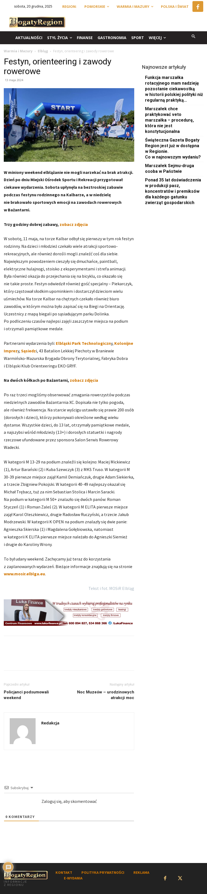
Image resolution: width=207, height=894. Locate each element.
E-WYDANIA (73, 878)
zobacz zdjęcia (74, 224)
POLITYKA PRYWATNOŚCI (102, 872)
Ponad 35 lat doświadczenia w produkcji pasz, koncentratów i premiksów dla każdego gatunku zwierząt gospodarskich (173, 191)
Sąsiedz (28, 350)
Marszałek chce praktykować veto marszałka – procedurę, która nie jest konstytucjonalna (169, 120)
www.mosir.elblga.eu (24, 573)
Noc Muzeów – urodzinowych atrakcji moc (105, 695)
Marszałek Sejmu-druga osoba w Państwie (169, 168)
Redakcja (50, 722)
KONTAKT (64, 872)
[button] (193, 36)
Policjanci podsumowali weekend (26, 695)
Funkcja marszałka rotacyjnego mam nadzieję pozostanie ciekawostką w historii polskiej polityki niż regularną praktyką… (174, 89)
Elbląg (43, 51)
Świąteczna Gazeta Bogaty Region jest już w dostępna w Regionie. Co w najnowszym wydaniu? (173, 148)
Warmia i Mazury (18, 51)
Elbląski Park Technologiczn (83, 343)
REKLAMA (141, 872)
